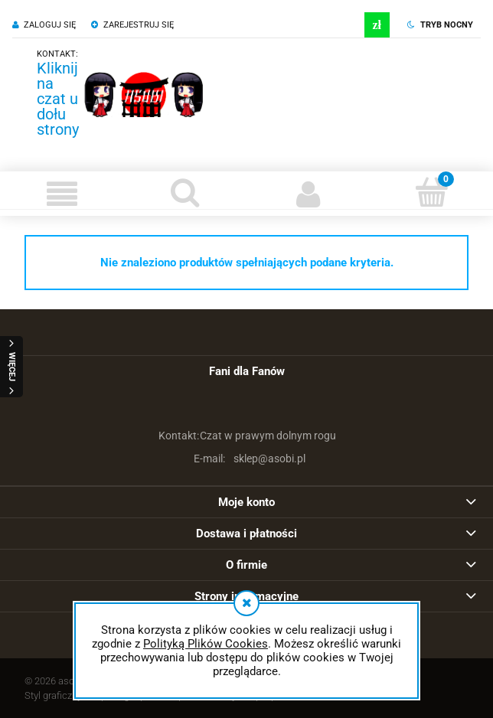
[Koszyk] (431, 192)
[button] (61, 193)
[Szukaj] (184, 192)
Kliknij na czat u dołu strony (58, 99)
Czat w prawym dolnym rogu (246, 435)
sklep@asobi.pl (246, 458)
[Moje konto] (308, 193)
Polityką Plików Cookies (205, 644)
